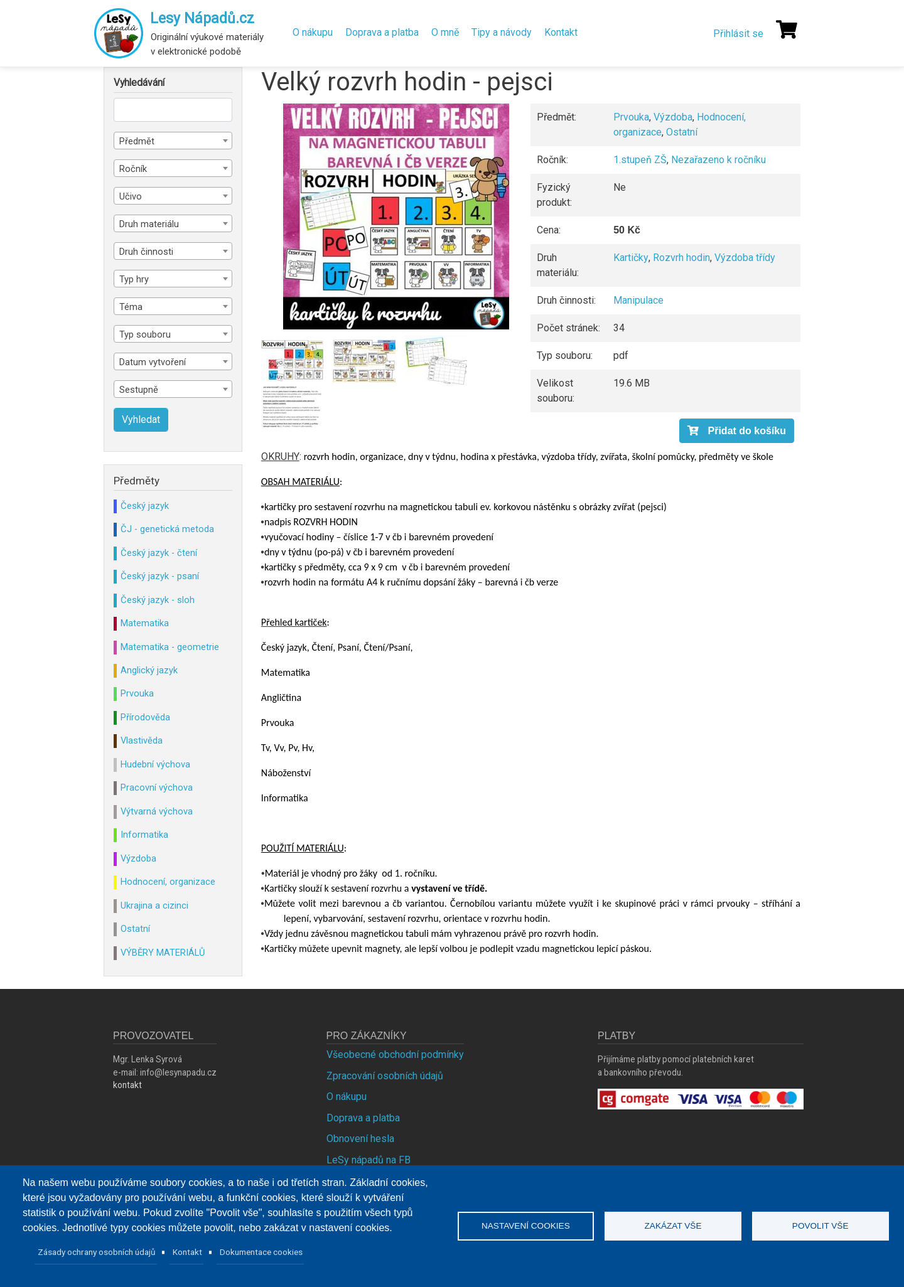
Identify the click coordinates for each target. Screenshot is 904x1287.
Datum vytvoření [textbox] (152, 362)
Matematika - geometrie (170, 647)
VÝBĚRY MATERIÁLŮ (163, 952)
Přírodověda (145, 717)
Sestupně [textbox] (138, 389)
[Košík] (786, 29)
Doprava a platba (382, 32)
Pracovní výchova (157, 787)
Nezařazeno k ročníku (718, 160)
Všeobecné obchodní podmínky (395, 1054)
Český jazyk (145, 505)
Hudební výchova (155, 764)
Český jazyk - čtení (159, 552)
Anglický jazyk (149, 670)
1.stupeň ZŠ (640, 160)
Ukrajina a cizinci (154, 905)
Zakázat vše (673, 1226)
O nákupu (313, 32)
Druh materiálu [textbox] (149, 224)
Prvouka (631, 117)
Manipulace (638, 300)
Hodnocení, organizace (168, 881)
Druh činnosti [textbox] (146, 251)
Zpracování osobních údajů (384, 1076)
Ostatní (681, 132)
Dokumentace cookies (261, 1252)
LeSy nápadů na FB (368, 1160)
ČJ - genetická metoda (167, 529)
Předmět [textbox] (136, 141)
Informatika (144, 834)
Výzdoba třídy (744, 258)
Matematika (145, 623)
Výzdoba (673, 117)
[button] (396, 216)
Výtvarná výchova (157, 811)
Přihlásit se (738, 34)
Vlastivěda (142, 740)
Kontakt (561, 32)
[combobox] (173, 140)
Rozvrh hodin (681, 258)
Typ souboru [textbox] (145, 334)
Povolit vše (820, 1226)
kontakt (127, 1085)
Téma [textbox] (131, 306)
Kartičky (630, 258)
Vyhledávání (139, 82)
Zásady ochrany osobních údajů (97, 1252)
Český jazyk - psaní (160, 576)
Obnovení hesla (360, 1139)
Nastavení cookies (526, 1226)
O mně (445, 32)
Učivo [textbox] (130, 196)
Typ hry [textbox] (134, 279)
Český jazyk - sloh (158, 600)
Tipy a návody (501, 32)
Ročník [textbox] (133, 168)
